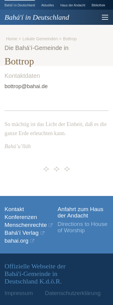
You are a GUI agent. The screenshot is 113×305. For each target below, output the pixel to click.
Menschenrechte (26, 225)
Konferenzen (21, 217)
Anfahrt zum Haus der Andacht (80, 212)
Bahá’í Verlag (22, 233)
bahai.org (16, 240)
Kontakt (14, 209)
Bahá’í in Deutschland (20, 5)
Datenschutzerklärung (73, 293)
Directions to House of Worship (83, 227)
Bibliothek (98, 5)
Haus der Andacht (72, 5)
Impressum (19, 293)
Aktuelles (47, 5)
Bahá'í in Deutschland (37, 17)
